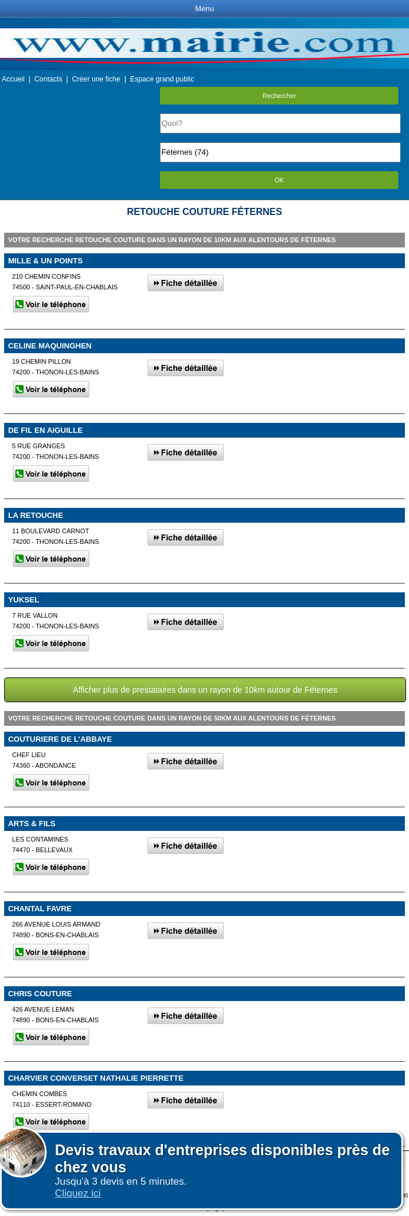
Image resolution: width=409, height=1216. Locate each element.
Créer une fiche (96, 79)
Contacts (48, 79)
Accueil (13, 79)
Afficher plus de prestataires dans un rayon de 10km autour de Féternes (205, 690)
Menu (204, 8)
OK (279, 180)
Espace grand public (162, 79)
